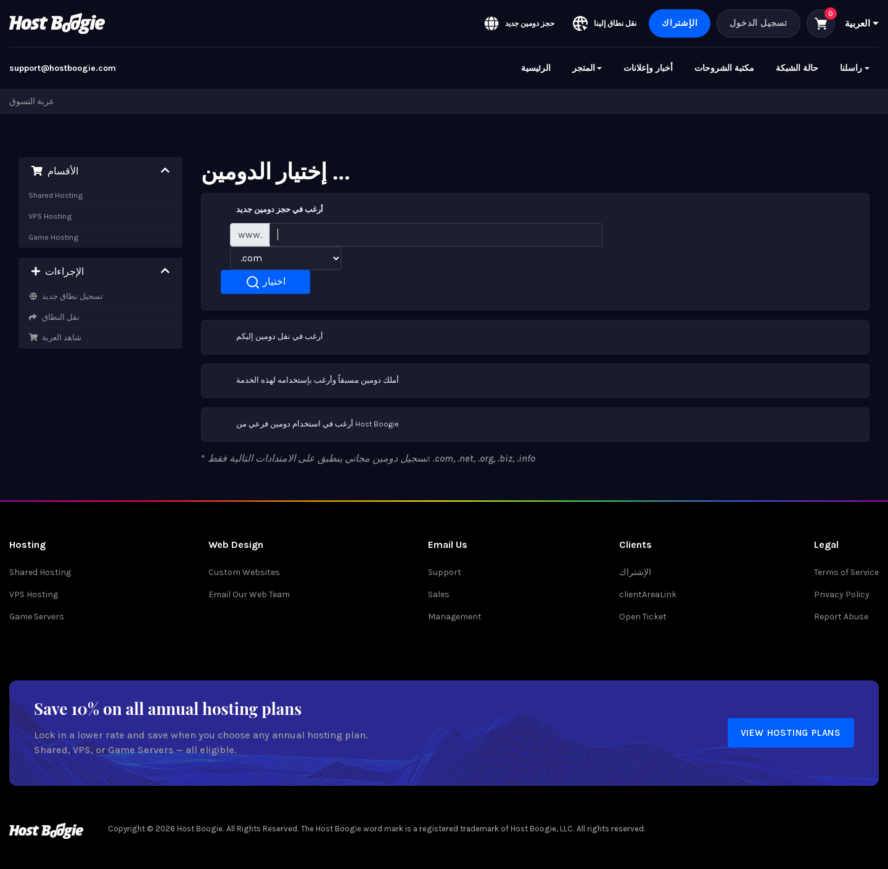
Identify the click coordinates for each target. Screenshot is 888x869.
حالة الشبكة (797, 68)
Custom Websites (244, 572)
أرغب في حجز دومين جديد (267, 210)
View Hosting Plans (791, 732)
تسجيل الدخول (758, 23)
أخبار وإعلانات (648, 68)
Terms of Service (846, 572)
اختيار (265, 282)
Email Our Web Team (249, 594)
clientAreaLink (647, 594)
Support (444, 572)
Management (455, 616)
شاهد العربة (54, 337)
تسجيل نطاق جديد (65, 296)
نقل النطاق (54, 317)
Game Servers (36, 616)
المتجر (583, 68)
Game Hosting (53, 237)
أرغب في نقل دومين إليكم (267, 337)
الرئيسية (536, 68)
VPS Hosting (50, 216)
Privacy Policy (842, 594)
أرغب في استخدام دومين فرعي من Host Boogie (305, 424)
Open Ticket (643, 616)
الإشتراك (679, 23)
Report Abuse (841, 616)
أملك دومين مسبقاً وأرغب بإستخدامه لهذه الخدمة (305, 381)
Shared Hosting (55, 195)
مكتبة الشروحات (724, 68)
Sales (439, 594)
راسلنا (851, 68)
